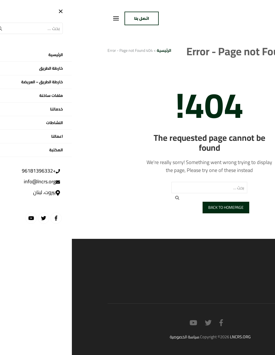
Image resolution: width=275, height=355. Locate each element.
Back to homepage (154, 207)
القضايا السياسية (224, 273)
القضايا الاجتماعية (222, 284)
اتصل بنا (69, 18)
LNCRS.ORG (168, 337)
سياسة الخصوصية (112, 337)
